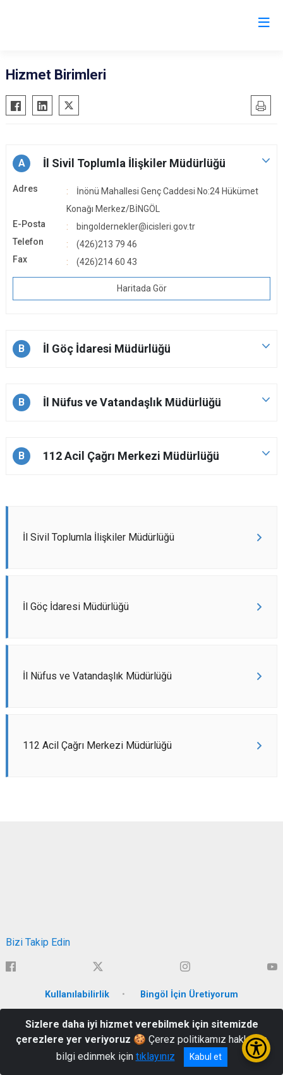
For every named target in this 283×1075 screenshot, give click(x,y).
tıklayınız (155, 1056)
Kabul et (206, 1057)
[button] (141, 163)
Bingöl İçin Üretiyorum (189, 994)
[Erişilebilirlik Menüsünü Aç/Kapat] (256, 1048)
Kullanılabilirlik (77, 994)
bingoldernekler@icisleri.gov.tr (135, 226)
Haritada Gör (142, 288)
